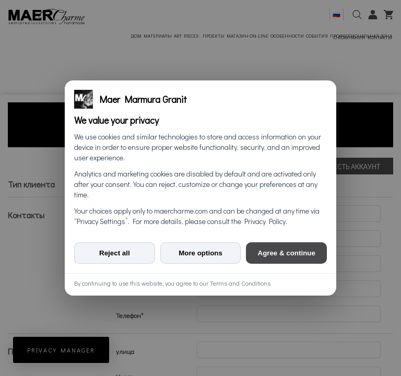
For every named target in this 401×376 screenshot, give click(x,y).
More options (200, 253)
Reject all (114, 253)
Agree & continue (286, 253)
